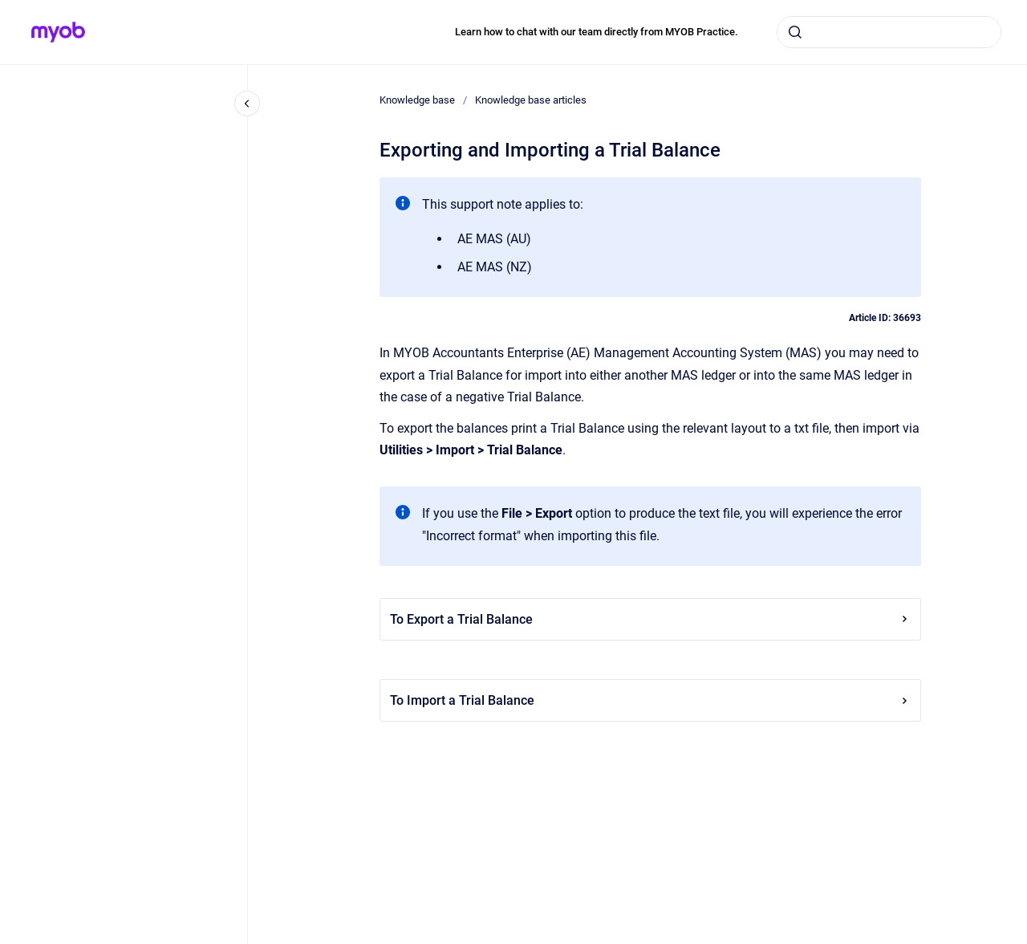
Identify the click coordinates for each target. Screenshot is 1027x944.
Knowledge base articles (531, 100)
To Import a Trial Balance (650, 700)
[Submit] (795, 32)
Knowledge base (417, 100)
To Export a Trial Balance (650, 619)
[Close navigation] (247, 103)
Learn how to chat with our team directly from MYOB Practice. (596, 32)
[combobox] (889, 32)
